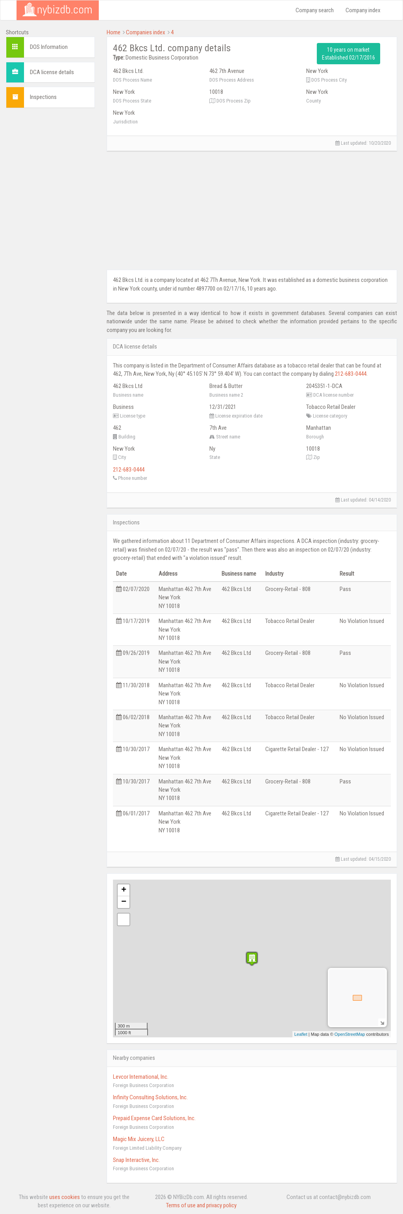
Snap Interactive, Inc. (136, 1160)
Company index (363, 10)
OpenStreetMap (350, 1034)
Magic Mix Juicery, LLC (139, 1139)
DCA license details (52, 72)
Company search (315, 10)
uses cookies (64, 1197)
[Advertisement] (50, 232)
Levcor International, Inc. (140, 1076)
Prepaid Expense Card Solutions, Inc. (154, 1118)
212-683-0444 (350, 373)
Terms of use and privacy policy (201, 1205)
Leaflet (300, 1034)
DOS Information (49, 46)
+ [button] (123, 890)
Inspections (43, 97)
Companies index (145, 32)
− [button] (123, 902)
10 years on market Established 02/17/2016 (348, 54)
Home (113, 32)
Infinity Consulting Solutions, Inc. (150, 1097)
